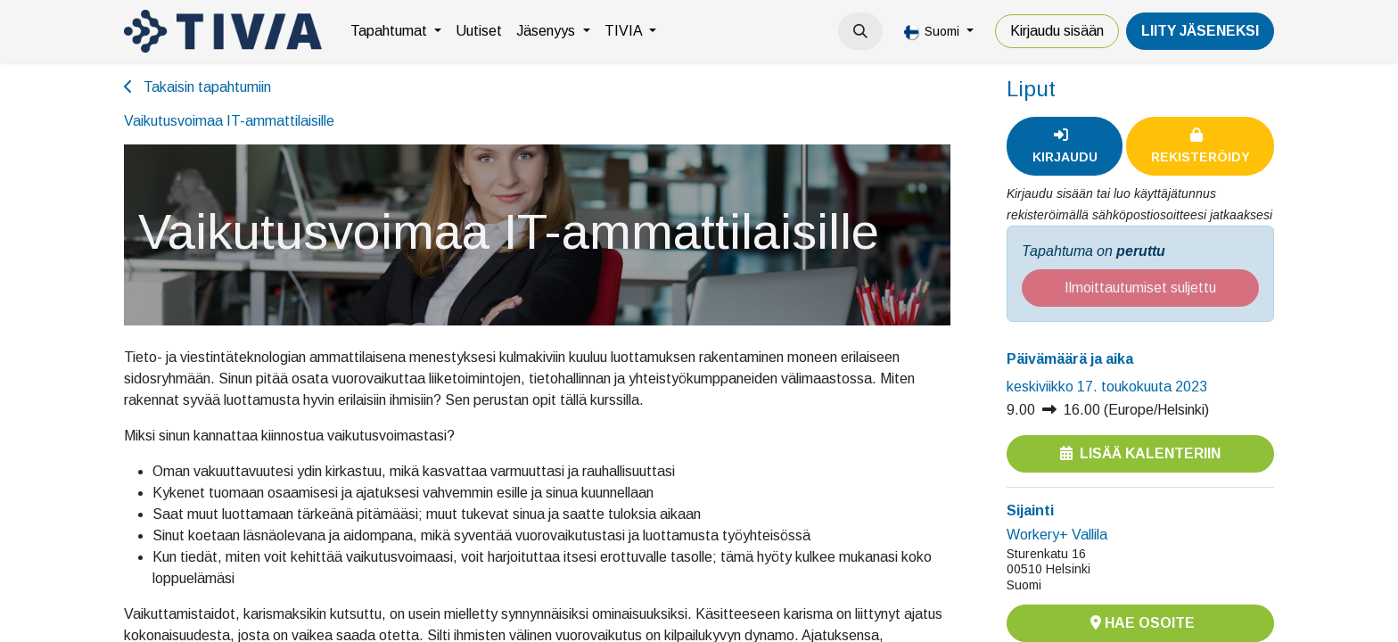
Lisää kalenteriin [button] (1140, 453)
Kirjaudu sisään (1057, 30)
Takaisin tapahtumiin (197, 87)
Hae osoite (1141, 622)
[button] (860, 31)
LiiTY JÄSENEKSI (1200, 30)
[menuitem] (395, 31)
